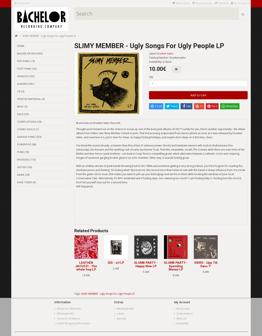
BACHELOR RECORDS (30, 53)
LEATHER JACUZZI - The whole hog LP (86, 266)
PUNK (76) (23, 152)
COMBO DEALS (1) (28, 129)
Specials (121, 318)
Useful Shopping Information (73, 323)
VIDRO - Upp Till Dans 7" (205, 264)
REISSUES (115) (26, 159)
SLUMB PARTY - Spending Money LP (176, 266)
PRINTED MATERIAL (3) (31, 99)
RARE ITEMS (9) (26, 182)
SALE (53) (23, 114)
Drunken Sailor (165, 53)
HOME (20, 46)
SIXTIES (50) (24, 167)
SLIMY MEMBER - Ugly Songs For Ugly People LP (49, 36)
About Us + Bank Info (69, 308)
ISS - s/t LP (116, 263)
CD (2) (20, 91)
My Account (183, 308)
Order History (184, 313)
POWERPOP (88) (26, 144)
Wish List (181, 318)
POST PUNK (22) (26, 68)
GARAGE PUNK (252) (29, 137)
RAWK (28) (23, 174)
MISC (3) (22, 106)
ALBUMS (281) (25, 84)
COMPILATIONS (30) (29, 121)
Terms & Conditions (68, 318)
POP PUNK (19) (26, 61)
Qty (151, 77)
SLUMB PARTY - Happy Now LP (146, 264)
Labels (120, 313)
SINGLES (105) (25, 76)
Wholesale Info (65, 313)
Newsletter (182, 323)
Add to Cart (198, 95)
